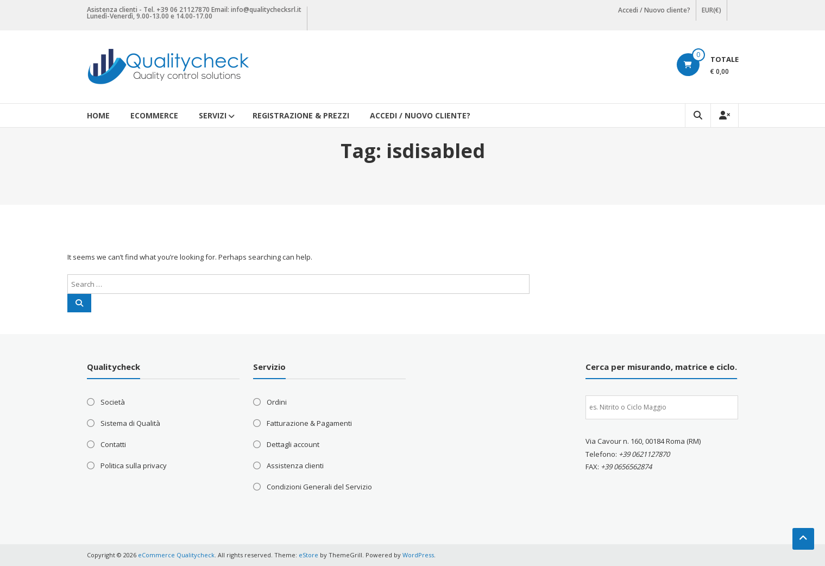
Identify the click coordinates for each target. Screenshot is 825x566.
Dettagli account (293, 444)
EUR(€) (711, 10)
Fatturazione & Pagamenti (309, 423)
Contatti (113, 444)
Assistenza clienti (295, 465)
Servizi (212, 115)
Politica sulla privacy (133, 465)
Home (98, 115)
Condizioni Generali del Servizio (319, 487)
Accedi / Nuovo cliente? (654, 10)
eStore (308, 555)
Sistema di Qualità (130, 423)
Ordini (277, 402)
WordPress (418, 555)
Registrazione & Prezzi (301, 115)
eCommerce (154, 115)
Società (112, 402)
